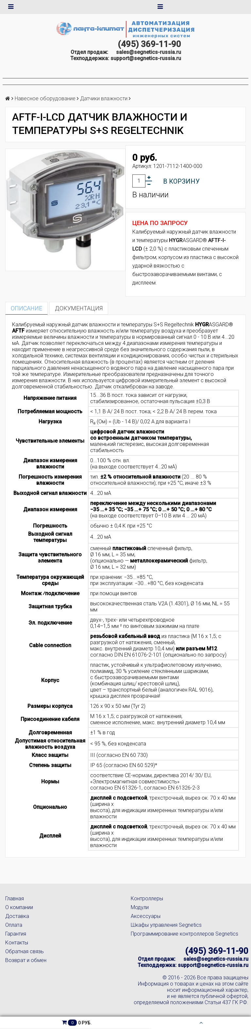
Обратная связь (24, 951)
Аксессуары (145, 916)
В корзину (181, 181)
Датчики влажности (103, 98)
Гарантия (15, 934)
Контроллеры (147, 898)
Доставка (17, 916)
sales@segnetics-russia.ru (148, 52)
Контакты (16, 942)
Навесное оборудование (45, 98)
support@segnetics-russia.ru (145, 58)
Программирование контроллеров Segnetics (184, 934)
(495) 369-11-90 (149, 44)
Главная (14, 898)
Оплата (13, 925)
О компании (19, 907)
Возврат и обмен (25, 960)
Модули (140, 907)
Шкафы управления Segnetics (166, 925)
